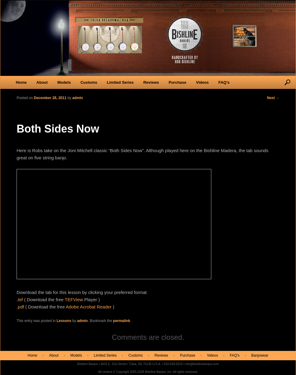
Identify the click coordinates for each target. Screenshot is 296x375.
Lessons (64, 321)
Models (64, 82)
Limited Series (120, 82)
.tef (20, 299)
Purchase (177, 82)
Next (273, 98)
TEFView (74, 299)
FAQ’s (223, 82)
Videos (202, 82)
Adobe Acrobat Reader (89, 306)
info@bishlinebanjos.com (202, 364)
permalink (121, 321)
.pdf (20, 306)
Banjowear (260, 355)
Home (21, 82)
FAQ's (234, 355)
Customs (88, 82)
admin (82, 321)
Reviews (151, 82)
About (42, 82)
